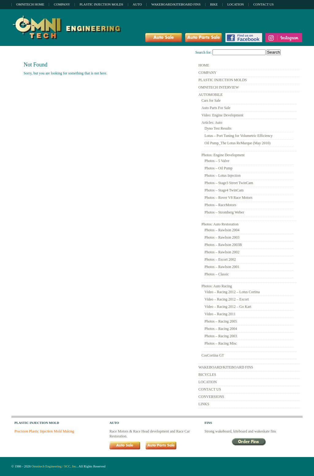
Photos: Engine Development (223, 155)
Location (235, 4)
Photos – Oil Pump (218, 168)
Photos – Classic (217, 274)
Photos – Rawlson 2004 (222, 230)
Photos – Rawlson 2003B (223, 245)
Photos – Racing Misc (221, 343)
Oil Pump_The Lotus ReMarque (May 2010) (237, 143)
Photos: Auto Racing (216, 286)
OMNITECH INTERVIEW (218, 87)
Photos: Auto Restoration (220, 224)
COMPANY (207, 72)
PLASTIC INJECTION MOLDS (222, 80)
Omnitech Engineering (68, 27)
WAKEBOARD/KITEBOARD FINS (225, 367)
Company (62, 4)
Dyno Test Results (218, 128)
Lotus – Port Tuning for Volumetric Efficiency (239, 136)
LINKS (203, 404)
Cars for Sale (211, 100)
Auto (137, 4)
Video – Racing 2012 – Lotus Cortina (232, 292)
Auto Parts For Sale (215, 108)
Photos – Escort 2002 (220, 259)
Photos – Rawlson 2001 (222, 267)
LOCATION (207, 382)
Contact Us (263, 4)
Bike (214, 4)
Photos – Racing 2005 (221, 321)
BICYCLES (207, 374)
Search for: (203, 52)
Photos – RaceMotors (220, 205)
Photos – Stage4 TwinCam (224, 190)
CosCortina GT (212, 355)
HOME (203, 65)
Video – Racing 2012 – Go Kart (228, 306)
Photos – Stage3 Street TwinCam (229, 183)
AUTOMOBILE (210, 95)
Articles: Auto (211, 122)
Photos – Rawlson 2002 (222, 252)
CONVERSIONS (211, 397)
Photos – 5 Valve (217, 161)
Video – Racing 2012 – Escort (227, 299)
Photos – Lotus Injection (223, 175)
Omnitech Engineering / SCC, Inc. (54, 466)
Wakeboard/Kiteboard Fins (175, 4)
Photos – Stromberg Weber (224, 212)
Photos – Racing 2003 (221, 336)
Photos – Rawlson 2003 (222, 237)
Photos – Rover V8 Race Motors (228, 197)
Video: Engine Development (222, 115)
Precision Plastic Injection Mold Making (44, 431)
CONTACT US (209, 389)
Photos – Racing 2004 (221, 329)
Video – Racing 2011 (220, 314)
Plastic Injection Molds (101, 4)
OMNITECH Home (30, 4)
